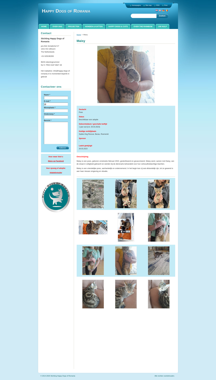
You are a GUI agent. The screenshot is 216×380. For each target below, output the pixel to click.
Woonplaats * (50, 107)
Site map (148, 5)
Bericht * (48, 120)
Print (165, 5)
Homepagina (136, 5)
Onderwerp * (49, 114)
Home (79, 35)
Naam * (47, 95)
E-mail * (47, 101)
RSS (157, 5)
